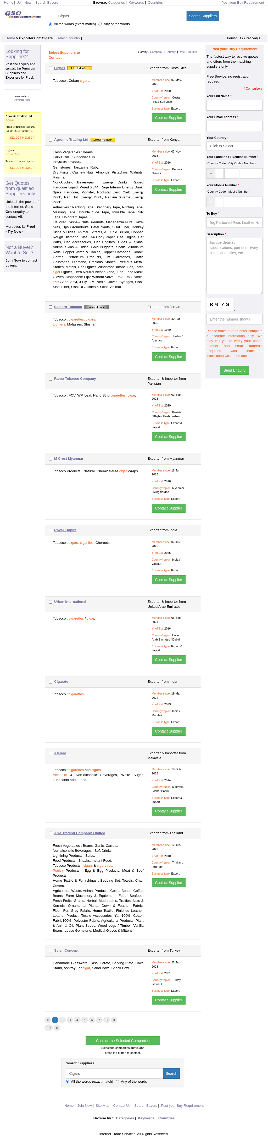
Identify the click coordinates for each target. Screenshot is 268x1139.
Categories (116, 2)
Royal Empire (65, 530)
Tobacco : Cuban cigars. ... (22, 155)
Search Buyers (46, 2)
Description (215, 234)
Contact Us (122, 1106)
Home (10, 38)
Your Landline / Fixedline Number (231, 157)
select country (68, 38)
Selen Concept (66, 950)
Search (171, 1073)
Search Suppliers (203, 16)
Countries (155, 2)
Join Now (24, 2)
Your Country (216, 138)
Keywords (136, 2)
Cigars (59, 68)
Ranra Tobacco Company (75, 379)
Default (192, 51)
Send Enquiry (234, 370)
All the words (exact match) (72, 24)
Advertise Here (22, 100)
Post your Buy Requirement (242, 2)
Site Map (102, 1106)
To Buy (211, 213)
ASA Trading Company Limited (79, 833)
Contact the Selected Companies (123, 1041)
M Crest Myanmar (68, 458)
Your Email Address (221, 117)
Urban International (70, 602)
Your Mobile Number (221, 185)
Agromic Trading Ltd (71, 140)
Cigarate (61, 682)
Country (170, 51)
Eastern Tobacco (68, 307)
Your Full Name (217, 96)
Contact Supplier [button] (168, 118)
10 (49, 1028)
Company (156, 51)
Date (182, 51)
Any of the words (114, 24)
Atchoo (60, 753)
